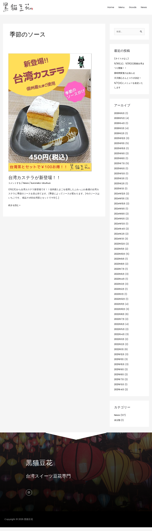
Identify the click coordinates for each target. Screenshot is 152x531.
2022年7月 (119, 322)
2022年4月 (119, 337)
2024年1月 (119, 242)
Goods (132, 8)
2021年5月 (119, 387)
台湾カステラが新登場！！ (35, 180)
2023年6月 (119, 277)
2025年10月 (120, 151)
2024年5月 (119, 227)
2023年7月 (119, 272)
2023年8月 (119, 267)
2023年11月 (119, 252)
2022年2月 (119, 347)
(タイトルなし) (122, 61)
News (144, 8)
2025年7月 (119, 166)
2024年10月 (120, 207)
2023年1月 (119, 297)
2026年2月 (119, 136)
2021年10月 (119, 367)
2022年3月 (119, 342)
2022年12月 (119, 302)
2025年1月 (119, 191)
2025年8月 (119, 161)
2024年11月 (119, 201)
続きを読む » (14, 208)
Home (110, 8)
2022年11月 (119, 307)
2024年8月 (119, 216)
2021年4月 (119, 392)
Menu (122, 8)
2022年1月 (119, 352)
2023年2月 (119, 292)
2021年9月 (119, 372)
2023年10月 (120, 257)
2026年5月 (119, 121)
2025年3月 (119, 181)
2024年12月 (120, 196)
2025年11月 (119, 146)
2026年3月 (119, 131)
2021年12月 (119, 357)
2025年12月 (120, 141)
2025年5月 (119, 176)
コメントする (15, 186)
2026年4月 (119, 126)
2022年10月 (120, 312)
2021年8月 (119, 377)
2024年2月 (119, 237)
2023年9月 (119, 262)
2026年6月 (119, 116)
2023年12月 (120, 247)
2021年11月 (119, 362)
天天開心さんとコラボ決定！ (128, 81)
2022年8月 (119, 317)
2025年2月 (119, 186)
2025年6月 (119, 171)
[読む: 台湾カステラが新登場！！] (50, 115)
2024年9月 (119, 211)
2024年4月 (119, 232)
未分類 (117, 423)
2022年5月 (119, 332)
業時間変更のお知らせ (125, 76)
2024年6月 (119, 222)
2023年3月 (119, 287)
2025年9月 (119, 156)
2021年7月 (119, 382)
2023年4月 (119, 282)
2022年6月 (119, 327)
